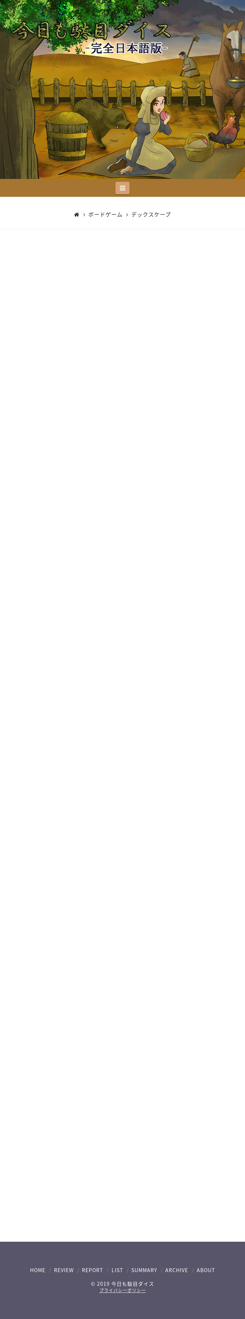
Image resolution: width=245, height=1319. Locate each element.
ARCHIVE (176, 1270)
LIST (117, 1270)
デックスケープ (151, 214)
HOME (37, 1270)
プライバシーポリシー (122, 1290)
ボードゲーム (105, 214)
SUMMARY (144, 1270)
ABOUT (206, 1270)
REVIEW (64, 1270)
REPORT (92, 1270)
